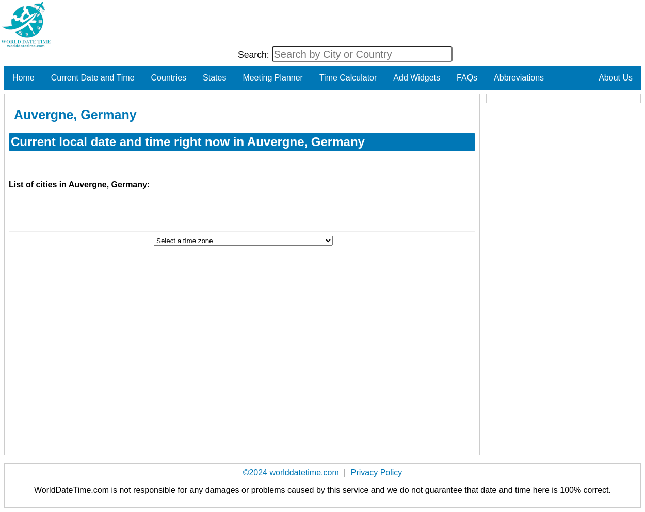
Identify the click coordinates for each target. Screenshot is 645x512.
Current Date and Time (93, 77)
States (214, 77)
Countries (168, 77)
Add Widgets (416, 77)
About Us (616, 77)
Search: (255, 55)
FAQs (467, 77)
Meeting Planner (273, 77)
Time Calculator (348, 77)
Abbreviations (519, 77)
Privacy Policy (376, 472)
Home (23, 77)
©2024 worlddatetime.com (291, 472)
